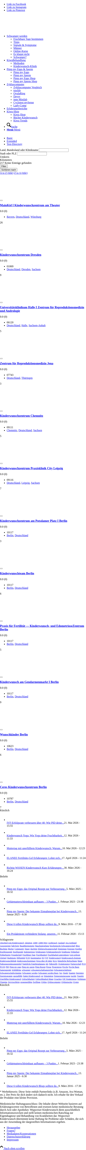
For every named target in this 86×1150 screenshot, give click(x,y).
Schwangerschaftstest (62, 970)
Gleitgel (3, 958)
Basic (10, 138)
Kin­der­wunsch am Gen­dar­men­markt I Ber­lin (29, 682)
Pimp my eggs (15, 967)
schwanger (26, 970)
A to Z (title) (6, 173)
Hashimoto (11, 958)
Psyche (65, 967)
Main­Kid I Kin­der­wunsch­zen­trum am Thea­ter (30, 205)
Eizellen (78, 949)
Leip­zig (25, 482)
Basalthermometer (27, 946)
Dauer (27, 949)
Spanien (72, 973)
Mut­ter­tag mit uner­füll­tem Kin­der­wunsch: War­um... (34, 848)
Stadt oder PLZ (8, 153)
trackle (73, 976)
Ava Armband (71, 943)
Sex (60, 973)
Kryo (55, 961)
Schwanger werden (30, 973)
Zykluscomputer (54, 982)
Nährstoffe (53, 964)
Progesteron (57, 967)
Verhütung (81, 979)
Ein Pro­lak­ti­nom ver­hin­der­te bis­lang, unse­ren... (32, 933)
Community (19, 949)
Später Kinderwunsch (31, 976)
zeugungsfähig (26, 982)
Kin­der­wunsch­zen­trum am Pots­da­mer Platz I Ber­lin (33, 521)
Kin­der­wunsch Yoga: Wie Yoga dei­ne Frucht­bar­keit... (35, 835)
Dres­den (25, 269)
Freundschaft (16, 955)
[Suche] (12, 126)
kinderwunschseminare (26, 961)
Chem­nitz (12, 430)
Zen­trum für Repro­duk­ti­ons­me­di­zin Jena (26, 363)
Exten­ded (12, 141)
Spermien (80, 973)
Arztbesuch (52, 943)
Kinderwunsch (55, 958)
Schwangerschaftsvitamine (11, 973)
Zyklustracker (67, 982)
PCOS (2, 967)
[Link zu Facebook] (16, 4)
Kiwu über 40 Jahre (44, 961)
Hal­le (24, 325)
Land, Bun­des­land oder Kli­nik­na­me (19, 150)
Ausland (61, 943)
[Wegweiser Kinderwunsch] (25, 30)
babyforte (15, 946)
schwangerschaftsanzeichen (42, 970)
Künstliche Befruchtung (67, 961)
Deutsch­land (22, 216)
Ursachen (58, 979)
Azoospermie (5, 946)
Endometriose (29, 952)
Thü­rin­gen (27, 378)
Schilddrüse (16, 970)
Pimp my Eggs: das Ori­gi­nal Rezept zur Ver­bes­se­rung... (36, 888)
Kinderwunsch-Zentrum (71, 958)
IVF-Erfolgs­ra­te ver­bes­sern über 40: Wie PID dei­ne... (35, 822)
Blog (78, 946)
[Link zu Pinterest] (16, 10)
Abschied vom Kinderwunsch (12, 943)
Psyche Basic (74, 967)
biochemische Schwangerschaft (62, 946)
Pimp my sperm (28, 967)
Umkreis (4, 156)
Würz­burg (36, 216)
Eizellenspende (6, 952)
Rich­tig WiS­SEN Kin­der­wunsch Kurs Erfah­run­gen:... (35, 867)
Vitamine (3, 982)
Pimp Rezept (40, 967)
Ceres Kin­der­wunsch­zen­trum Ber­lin (23, 787)
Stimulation (48, 976)
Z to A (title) (20, 173)
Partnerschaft (75, 964)
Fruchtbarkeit (41, 955)
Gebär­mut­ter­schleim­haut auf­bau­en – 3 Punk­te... (32, 901)
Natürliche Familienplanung (33, 964)
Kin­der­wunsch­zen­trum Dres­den (20, 254)
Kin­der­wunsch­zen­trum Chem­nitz (21, 415)
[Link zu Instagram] (16, 7)
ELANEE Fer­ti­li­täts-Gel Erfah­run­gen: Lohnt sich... (34, 858)
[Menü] (13, 129)
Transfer (80, 976)
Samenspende (5, 970)
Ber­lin (10, 535)
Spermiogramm (6, 976)
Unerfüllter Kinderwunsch (10, 979)
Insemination (36, 958)
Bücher (11, 949)
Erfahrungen (41, 952)
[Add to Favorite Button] (1, 200)
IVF (46, 958)
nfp (47, 964)
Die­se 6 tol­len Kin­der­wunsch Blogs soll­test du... (33, 924)
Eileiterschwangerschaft (47, 949)
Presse (48, 967)
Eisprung (70, 949)
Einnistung (62, 949)
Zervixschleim (14, 982)
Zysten (76, 982)
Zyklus (44, 982)
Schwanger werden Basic (48, 973)
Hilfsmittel (21, 958)
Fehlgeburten (5, 955)
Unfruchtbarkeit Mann (44, 979)
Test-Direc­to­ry (14, 144)
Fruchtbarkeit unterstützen (58, 955)
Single (65, 973)
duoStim (33, 949)
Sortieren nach (8, 170)
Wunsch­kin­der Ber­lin (14, 734)
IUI (43, 958)
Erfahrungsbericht (53, 952)
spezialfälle (17, 976)
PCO (84, 964)
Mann (80, 961)
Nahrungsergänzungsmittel (11, 964)
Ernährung (66, 952)
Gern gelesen (75, 955)
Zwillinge (37, 982)
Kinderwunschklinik (8, 961)
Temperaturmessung (62, 976)
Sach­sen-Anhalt (37, 325)
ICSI (28, 958)
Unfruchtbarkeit (28, 979)
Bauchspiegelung (42, 946)
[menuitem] (46, 47)
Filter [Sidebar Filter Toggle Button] (3, 166)
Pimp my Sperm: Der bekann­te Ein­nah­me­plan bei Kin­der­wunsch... (42, 911)
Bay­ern (10, 216)
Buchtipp (3, 949)
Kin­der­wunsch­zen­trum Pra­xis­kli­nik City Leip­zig (31, 468)
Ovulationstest (64, 964)
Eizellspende (18, 952)
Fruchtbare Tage (29, 955)
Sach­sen (36, 269)
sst (42, 976)
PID (7, 967)
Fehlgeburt (75, 952)
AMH (35, 943)
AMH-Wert (42, 943)
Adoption (28, 943)
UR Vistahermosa (69, 979)
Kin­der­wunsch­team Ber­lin (17, 573)
